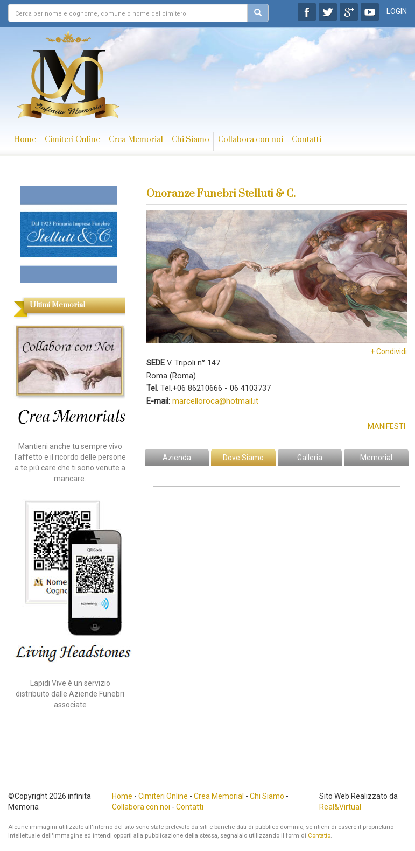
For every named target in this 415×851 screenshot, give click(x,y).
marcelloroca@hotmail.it (215, 401)
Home (24, 140)
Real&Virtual (340, 807)
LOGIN (396, 11)
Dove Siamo (243, 457)
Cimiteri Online (72, 140)
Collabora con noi (250, 140)
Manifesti (386, 426)
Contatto (319, 835)
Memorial (376, 457)
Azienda (177, 457)
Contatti (306, 140)
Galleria (309, 457)
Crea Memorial (136, 140)
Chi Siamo (190, 140)
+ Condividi (388, 351)
